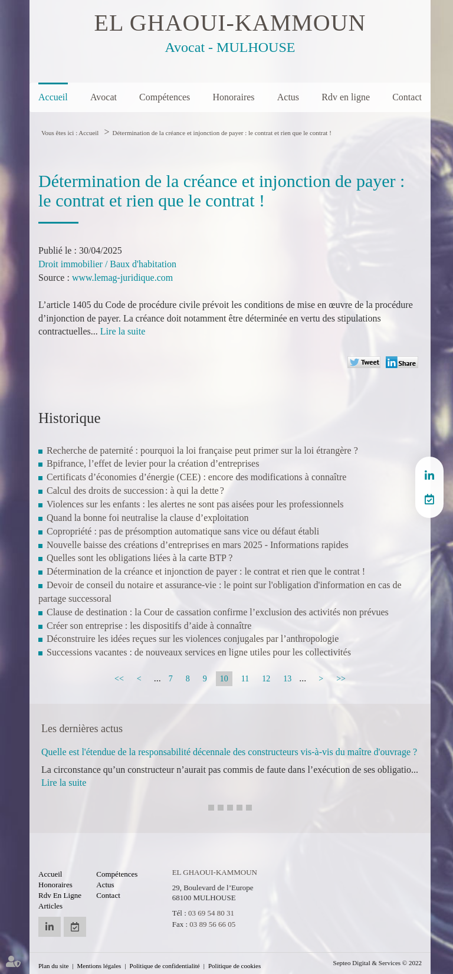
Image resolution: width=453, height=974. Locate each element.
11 (245, 678)
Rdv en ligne (345, 97)
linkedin (429, 475)
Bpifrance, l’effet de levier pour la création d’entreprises (153, 463)
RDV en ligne (429, 499)
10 (224, 678)
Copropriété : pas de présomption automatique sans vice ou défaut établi (183, 531)
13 (287, 678)
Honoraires (233, 97)
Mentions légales (99, 965)
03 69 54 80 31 (211, 913)
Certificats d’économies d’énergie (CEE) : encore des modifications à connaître (196, 477)
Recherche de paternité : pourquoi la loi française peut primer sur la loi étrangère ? (202, 450)
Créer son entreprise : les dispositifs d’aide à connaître (149, 626)
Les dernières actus (82, 728)
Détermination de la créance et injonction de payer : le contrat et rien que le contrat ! (221, 132)
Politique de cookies (234, 965)
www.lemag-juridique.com (122, 278)
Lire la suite (122, 331)
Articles (50, 905)
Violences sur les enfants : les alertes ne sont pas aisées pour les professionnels (195, 504)
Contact (407, 97)
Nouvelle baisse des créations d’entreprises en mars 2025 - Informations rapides (198, 545)
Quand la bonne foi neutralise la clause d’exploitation (148, 518)
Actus (288, 97)
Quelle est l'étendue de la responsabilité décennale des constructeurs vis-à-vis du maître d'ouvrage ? (229, 752)
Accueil (53, 97)
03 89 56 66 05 (212, 924)
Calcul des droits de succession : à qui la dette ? (135, 491)
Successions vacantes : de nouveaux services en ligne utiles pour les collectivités (199, 652)
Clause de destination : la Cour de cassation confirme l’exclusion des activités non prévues (218, 612)
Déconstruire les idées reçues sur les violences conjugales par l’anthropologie (193, 639)
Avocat (103, 97)
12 (266, 678)
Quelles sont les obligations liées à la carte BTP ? (139, 558)
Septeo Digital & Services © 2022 (377, 962)
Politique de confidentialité (165, 965)
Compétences (164, 97)
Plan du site (53, 965)
